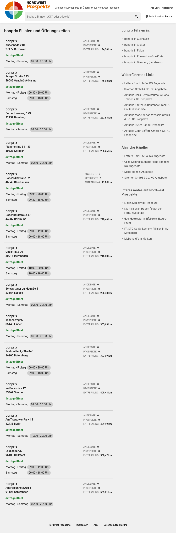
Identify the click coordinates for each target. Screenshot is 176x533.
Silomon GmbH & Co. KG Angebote (145, 89)
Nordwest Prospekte (108, 7)
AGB (96, 525)
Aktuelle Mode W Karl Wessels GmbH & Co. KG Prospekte (147, 117)
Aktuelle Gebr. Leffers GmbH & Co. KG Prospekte (147, 133)
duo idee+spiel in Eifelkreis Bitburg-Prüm (145, 220)
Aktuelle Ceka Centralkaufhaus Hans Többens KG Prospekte (146, 97)
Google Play (167, 8)
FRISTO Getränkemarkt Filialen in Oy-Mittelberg (146, 230)
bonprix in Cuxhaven (136, 38)
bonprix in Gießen (135, 44)
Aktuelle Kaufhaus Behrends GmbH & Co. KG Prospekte (146, 107)
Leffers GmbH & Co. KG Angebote (144, 83)
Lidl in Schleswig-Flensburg (140, 202)
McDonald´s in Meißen (138, 238)
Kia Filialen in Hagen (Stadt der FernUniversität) (143, 210)
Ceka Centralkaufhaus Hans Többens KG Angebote (146, 164)
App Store (155, 8)
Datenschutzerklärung (115, 525)
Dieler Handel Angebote (138, 171)
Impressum (82, 525)
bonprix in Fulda (134, 50)
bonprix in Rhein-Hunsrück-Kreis (143, 56)
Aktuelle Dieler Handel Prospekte (144, 125)
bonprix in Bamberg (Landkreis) (143, 62)
